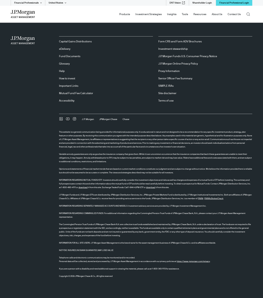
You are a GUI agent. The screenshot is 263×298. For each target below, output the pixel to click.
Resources (199, 14)
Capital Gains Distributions (75, 41)
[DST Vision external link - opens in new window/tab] (177, 2)
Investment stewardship (173, 49)
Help (62, 71)
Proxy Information (169, 71)
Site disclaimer (167, 93)
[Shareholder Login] (202, 2)
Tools (185, 14)
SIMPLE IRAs (166, 86)
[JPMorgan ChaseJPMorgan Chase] (108, 119)
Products (124, 14)
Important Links (68, 86)
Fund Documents (69, 56)
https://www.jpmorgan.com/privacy (193, 261)
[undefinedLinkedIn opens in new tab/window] (61, 120)
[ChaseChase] (126, 119)
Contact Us (234, 14)
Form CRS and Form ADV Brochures (180, 41)
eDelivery (64, 49)
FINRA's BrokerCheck (213, 198)
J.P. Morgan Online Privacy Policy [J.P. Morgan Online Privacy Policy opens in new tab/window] (178, 63)
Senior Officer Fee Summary (175, 78)
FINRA (200, 198)
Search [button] (249, 14)
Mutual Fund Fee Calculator (76, 93)
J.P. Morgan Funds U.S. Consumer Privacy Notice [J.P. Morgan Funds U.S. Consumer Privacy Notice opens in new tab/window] (187, 56)
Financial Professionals (26, 3)
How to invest (67, 78)
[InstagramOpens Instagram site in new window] (74, 120)
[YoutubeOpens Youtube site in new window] (68, 120)
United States (56, 3)
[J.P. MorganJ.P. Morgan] (88, 119)
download (83, 187)
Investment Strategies (148, 14)
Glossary (64, 63)
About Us (217, 14)
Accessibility (66, 100)
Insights (171, 14)
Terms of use (166, 100)
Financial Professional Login (234, 3)
